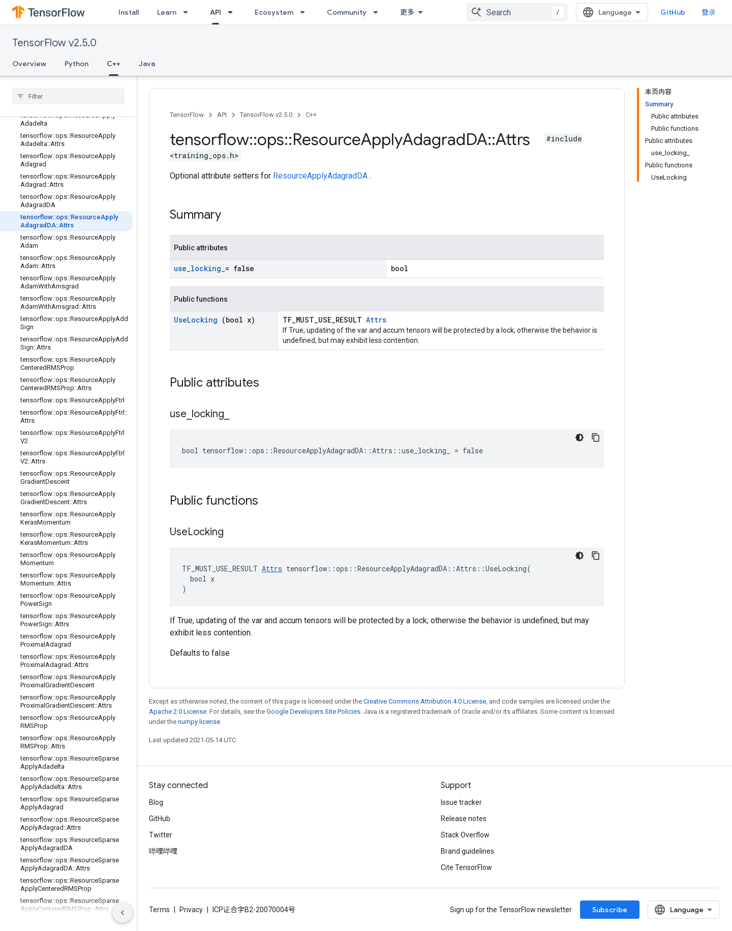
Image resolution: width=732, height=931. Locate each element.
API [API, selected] (215, 12)
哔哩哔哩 (163, 851)
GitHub (672, 12)
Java (147, 63)
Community (347, 12)
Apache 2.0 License (177, 711)
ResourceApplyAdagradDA (321, 176)
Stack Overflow (465, 835)
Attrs (376, 320)
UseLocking (198, 320)
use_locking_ (199, 268)
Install (128, 12)
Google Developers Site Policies (313, 711)
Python (76, 63)
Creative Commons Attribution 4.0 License (424, 701)
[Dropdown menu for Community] (379, 12)
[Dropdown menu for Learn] (188, 12)
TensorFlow (187, 115)
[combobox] (517, 12)
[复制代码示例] (596, 437)
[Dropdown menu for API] (233, 12)
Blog (156, 802)
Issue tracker (461, 802)
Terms (159, 910)
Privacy (191, 910)
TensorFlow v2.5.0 (54, 43)
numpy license (199, 721)
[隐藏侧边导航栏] (122, 913)
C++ (311, 115)
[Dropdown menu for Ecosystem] (305, 12)
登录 (709, 12)
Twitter (160, 835)
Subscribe (609, 909)
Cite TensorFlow (466, 867)
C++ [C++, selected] (113, 63)
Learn (166, 12)
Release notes (463, 818)
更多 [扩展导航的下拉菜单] (407, 12)
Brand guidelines (467, 851)
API (222, 115)
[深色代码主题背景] (579, 437)
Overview (29, 63)
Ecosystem (274, 12)
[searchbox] (68, 96)
